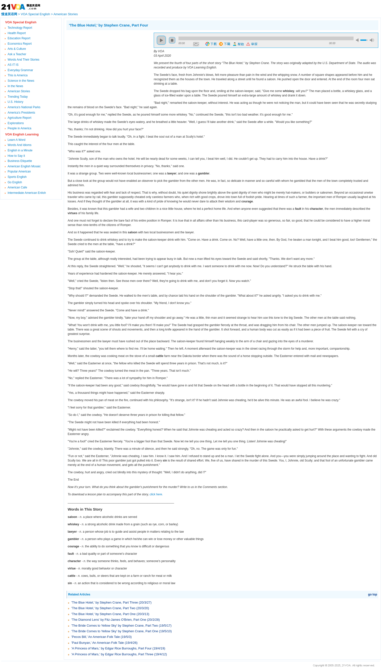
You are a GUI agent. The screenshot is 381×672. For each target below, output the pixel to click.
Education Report (19, 38)
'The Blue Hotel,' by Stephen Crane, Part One (103, 614)
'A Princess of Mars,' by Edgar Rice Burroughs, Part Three (112, 654)
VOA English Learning (22, 134)
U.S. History (15, 102)
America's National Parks (24, 107)
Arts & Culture (17, 49)
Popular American (19, 171)
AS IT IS (13, 64)
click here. (156, 494)
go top (372, 594)
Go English (15, 182)
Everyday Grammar (20, 70)
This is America (17, 75)
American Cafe (17, 187)
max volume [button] (372, 40)
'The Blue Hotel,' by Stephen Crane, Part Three (104, 602)
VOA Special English (35, 14)
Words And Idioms (19, 145)
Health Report (17, 33)
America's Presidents (21, 112)
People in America (19, 128)
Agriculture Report (19, 117)
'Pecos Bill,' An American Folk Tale (95, 637)
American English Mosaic (24, 166)
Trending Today (18, 96)
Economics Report (20, 43)
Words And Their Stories (23, 59)
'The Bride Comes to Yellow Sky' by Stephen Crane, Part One (114, 631)
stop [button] (172, 40)
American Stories (65, 14)
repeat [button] (196, 44)
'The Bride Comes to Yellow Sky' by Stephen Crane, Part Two (114, 625)
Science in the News (21, 80)
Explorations (16, 123)
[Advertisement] (107, 67)
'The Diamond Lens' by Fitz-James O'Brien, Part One (108, 619)
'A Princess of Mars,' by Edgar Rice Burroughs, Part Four (111, 648)
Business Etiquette (20, 161)
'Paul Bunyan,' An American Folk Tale (97, 643)
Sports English (17, 177)
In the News (15, 86)
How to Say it (16, 156)
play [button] (161, 40)
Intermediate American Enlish (27, 193)
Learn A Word (16, 140)
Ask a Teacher (17, 54)
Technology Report (20, 27)
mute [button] (358, 40)
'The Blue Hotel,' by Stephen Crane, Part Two (103, 608)
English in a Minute (20, 150)
